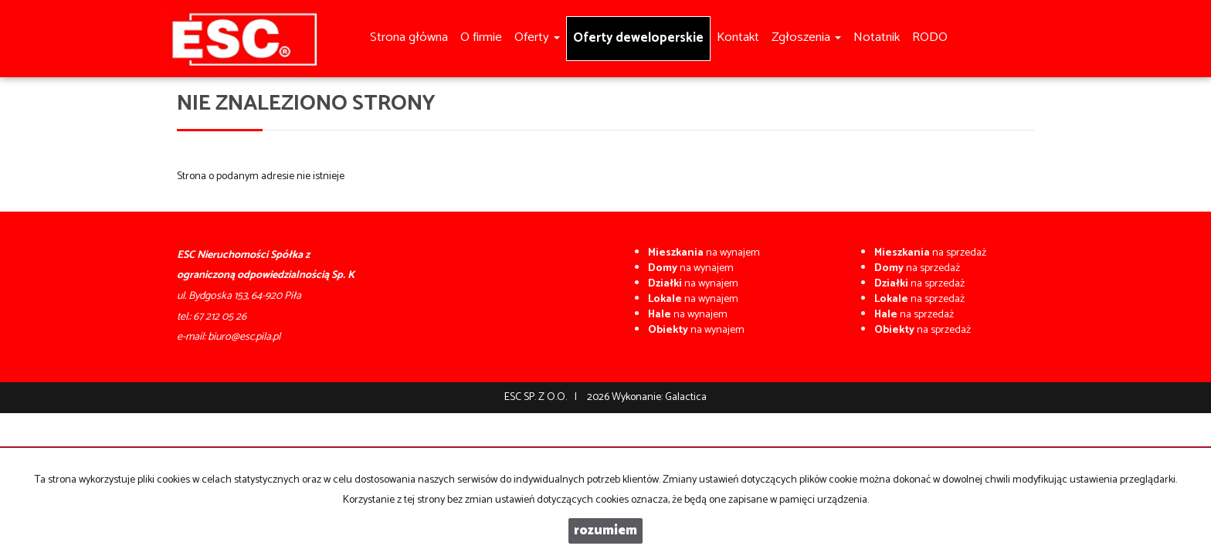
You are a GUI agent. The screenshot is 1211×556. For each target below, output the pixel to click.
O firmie (481, 37)
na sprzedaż (930, 253)
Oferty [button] (537, 37)
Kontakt (738, 37)
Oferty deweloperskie (638, 38)
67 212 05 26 (219, 317)
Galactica (686, 397)
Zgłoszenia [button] (806, 37)
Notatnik (876, 37)
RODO (930, 37)
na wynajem (704, 253)
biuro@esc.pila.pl (244, 337)
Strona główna (409, 37)
